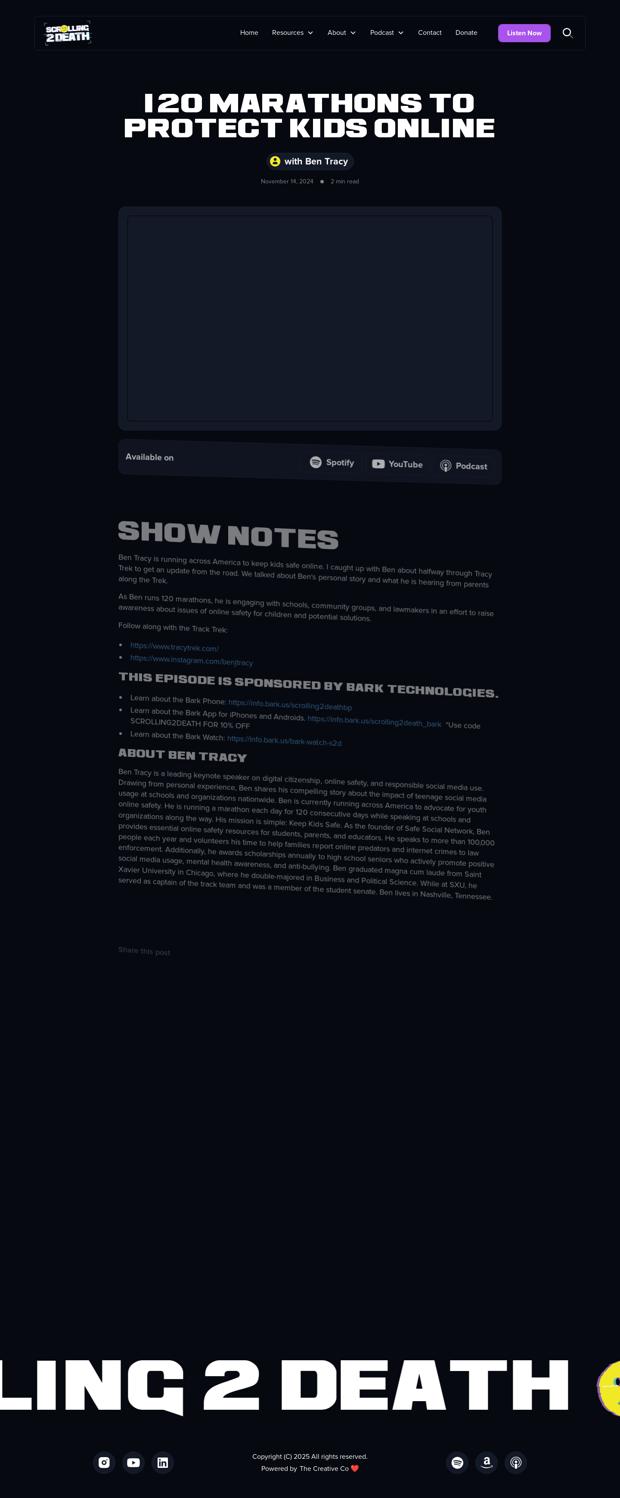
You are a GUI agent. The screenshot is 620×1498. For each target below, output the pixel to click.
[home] (67, 33)
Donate (466, 32)
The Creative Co (324, 1468)
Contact (430, 32)
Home (249, 32)
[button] (293, 32)
